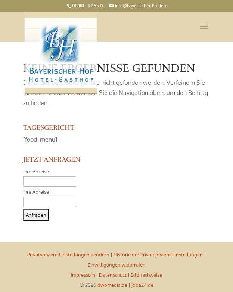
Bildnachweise (146, 275)
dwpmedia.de (112, 285)
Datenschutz (113, 275)
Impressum (83, 275)
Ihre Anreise (36, 171)
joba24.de (142, 285)
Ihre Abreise (36, 191)
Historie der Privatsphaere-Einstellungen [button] (158, 255)
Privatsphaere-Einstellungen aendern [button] (68, 255)
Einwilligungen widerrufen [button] (117, 265)
